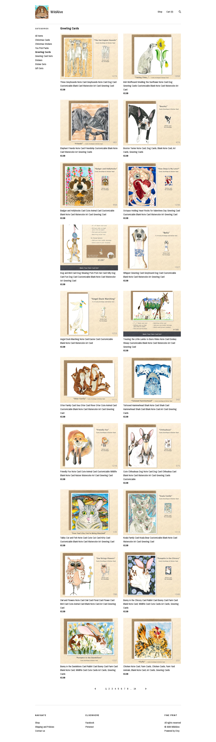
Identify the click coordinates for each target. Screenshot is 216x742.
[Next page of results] (146, 688)
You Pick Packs (42, 48)
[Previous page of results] (95, 688)
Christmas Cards (42, 40)
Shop (160, 11)
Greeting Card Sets (44, 56)
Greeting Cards (43, 52)
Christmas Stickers (43, 44)
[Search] (180, 12)
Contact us (40, 730)
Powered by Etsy (172, 730)
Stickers (38, 60)
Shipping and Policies (44, 726)
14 (135, 688)
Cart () (169, 11)
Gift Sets (39, 68)
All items (39, 35)
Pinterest (89, 726)
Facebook (89, 722)
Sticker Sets (40, 64)
